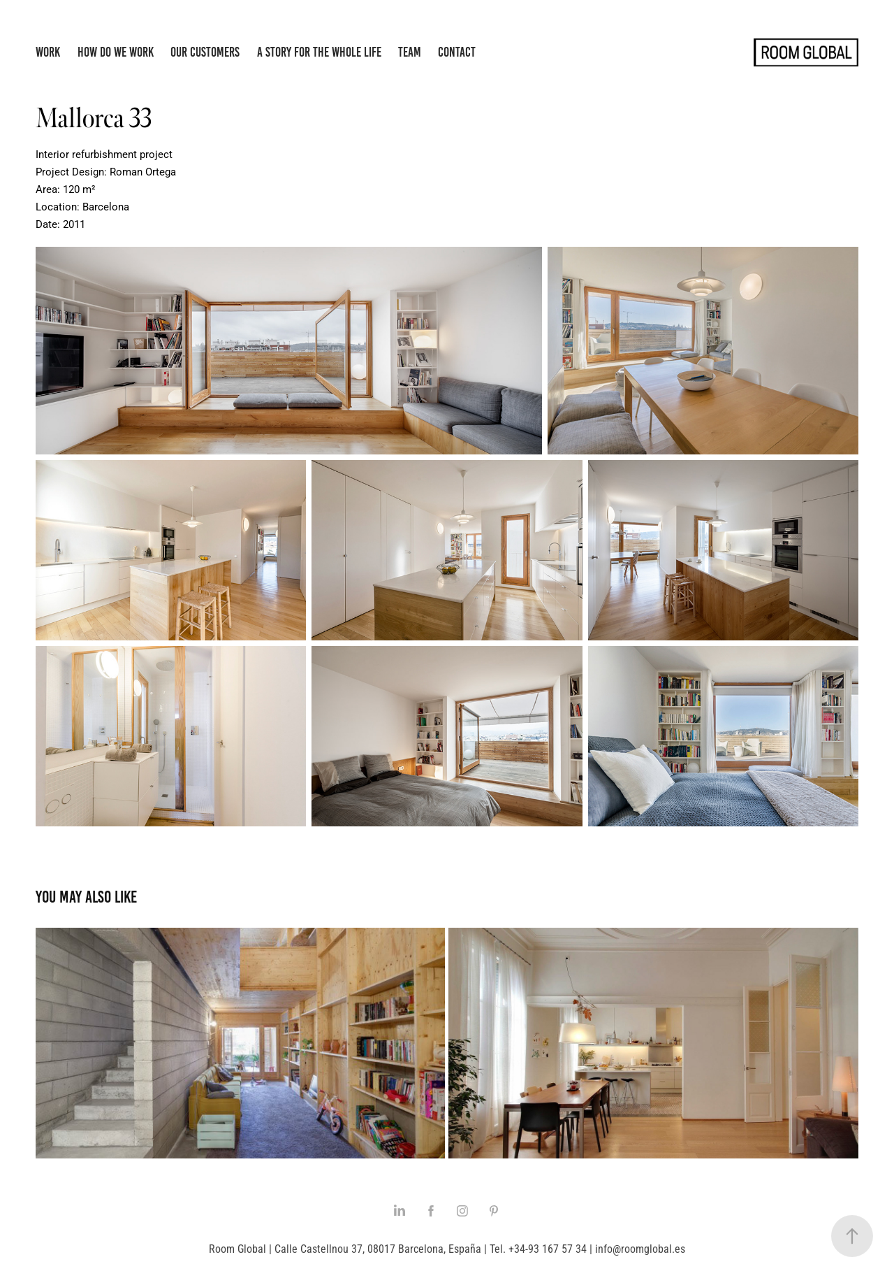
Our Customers (205, 52)
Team (409, 52)
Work (48, 52)
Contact (457, 52)
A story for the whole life (319, 52)
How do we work (116, 52)
